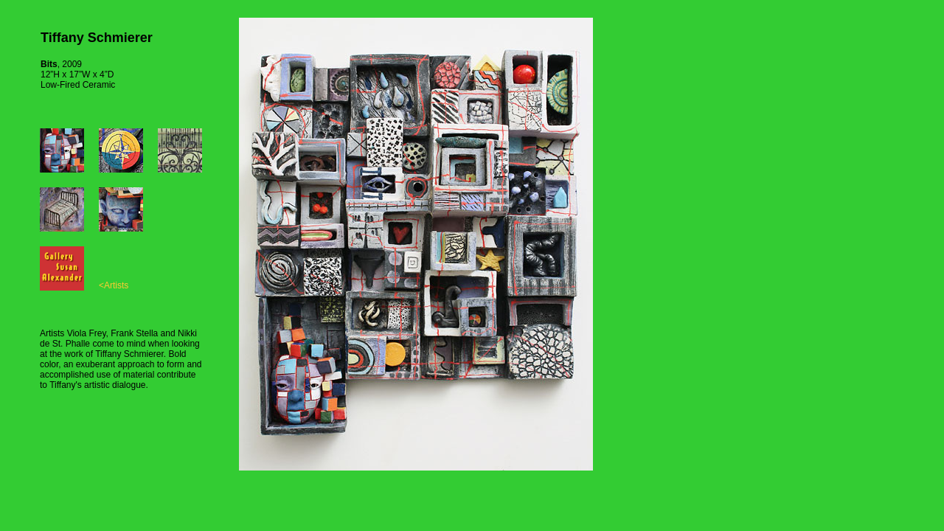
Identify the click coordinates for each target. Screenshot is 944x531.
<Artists (113, 285)
